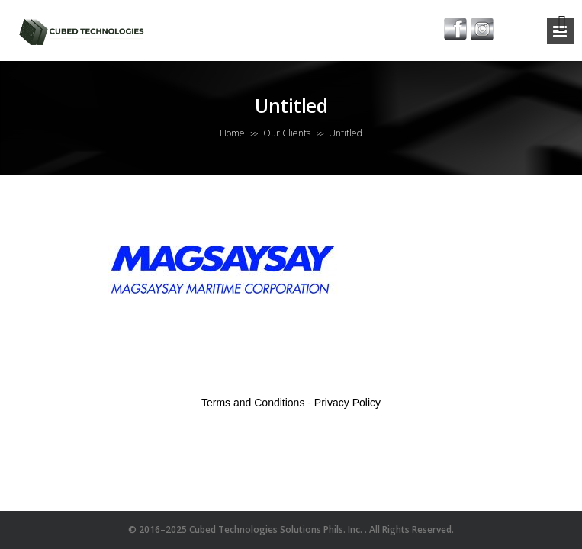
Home (232, 133)
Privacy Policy (347, 402)
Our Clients (286, 133)
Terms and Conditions (252, 402)
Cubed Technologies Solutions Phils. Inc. (277, 529)
